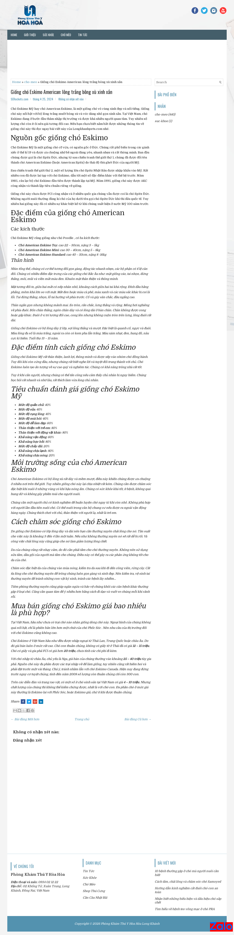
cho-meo (30, 82)
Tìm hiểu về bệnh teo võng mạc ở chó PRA (185, 909)
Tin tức (82, 34)
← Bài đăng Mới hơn (25, 719)
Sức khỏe (48, 34)
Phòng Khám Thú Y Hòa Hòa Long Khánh (130, 923)
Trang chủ (81, 719)
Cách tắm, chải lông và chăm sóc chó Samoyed (188, 881)
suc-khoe (161, 121)
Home (14, 34)
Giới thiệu (30, 34)
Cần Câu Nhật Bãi (95, 897)
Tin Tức (88, 871)
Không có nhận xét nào (71, 99)
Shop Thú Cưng (94, 891)
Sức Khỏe (89, 877)
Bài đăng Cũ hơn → (137, 719)
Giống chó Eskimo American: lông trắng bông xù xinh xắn (61, 91)
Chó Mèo (89, 884)
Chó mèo (66, 34)
